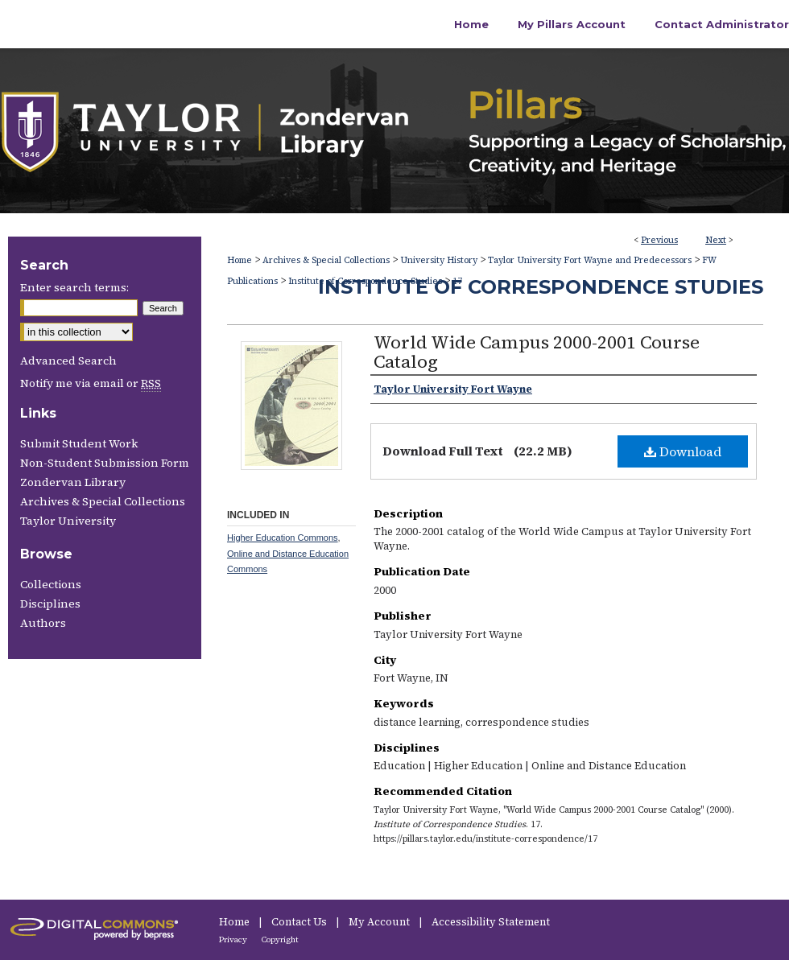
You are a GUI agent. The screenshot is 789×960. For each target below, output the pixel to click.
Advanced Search (68, 360)
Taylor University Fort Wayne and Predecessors (590, 260)
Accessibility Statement (491, 922)
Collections (50, 584)
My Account (380, 922)
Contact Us (300, 922)
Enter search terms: (74, 287)
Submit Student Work (79, 443)
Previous (659, 240)
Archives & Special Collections (326, 260)
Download (682, 451)
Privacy (234, 939)
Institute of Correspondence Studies (540, 287)
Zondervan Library (73, 482)
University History (438, 260)
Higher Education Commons (282, 537)
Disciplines (50, 603)
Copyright (280, 939)
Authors (43, 623)
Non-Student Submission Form (104, 463)
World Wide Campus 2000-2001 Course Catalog (537, 351)
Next (715, 240)
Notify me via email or (90, 383)
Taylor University (68, 521)
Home (239, 260)
